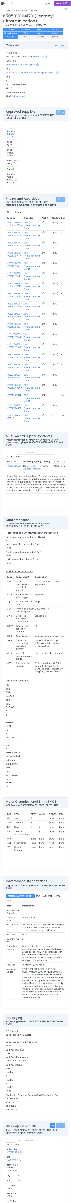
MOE (25, 33)
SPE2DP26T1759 (13, 1170)
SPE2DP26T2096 (14, 1148)
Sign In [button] (47, 3)
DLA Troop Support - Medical (32, 425)
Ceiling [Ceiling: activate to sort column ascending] (46, 419)
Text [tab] (62, 45)
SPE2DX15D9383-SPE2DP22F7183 (14, 192)
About (6, 1195)
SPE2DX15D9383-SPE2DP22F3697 (14, 283)
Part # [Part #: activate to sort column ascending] (45, 175)
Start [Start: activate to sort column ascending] (56, 419)
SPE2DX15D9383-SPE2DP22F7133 (14, 212)
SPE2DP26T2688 (14, 1140)
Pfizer (12, 135)
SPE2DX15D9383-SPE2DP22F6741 (14, 222)
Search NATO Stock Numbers (20, 10)
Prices (40, 29)
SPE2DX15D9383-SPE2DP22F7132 (14, 202)
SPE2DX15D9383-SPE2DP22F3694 (14, 253)
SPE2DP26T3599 (14, 1111)
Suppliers (25, 29)
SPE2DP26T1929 (13, 1162)
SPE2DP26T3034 (14, 1133)
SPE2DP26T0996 (14, 1177)
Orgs (40, 33)
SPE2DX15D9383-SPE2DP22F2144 (14, 293)
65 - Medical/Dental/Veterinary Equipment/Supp (30, 72)
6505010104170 (30, 1111)
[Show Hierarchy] (37, 64)
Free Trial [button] (62, 3)
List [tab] (55, 45)
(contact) (10, 139)
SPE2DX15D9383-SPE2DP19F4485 (14, 364)
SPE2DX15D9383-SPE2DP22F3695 (14, 263)
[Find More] (41, 56)
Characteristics (10, 33)
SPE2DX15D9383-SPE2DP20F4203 (14, 344)
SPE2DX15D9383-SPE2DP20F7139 (14, 334)
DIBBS (10, 37)
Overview (10, 29)
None (8, 646)
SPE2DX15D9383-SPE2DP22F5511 (14, 232)
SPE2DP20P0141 (13, 353)
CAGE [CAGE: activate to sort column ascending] (19, 131)
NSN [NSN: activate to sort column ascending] (25, 1107)
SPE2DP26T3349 (14, 1118)
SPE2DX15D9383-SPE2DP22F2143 (14, 303)
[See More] (19, 96)
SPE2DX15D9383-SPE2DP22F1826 (14, 314)
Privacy (7, 1198)
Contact (15, 1195)
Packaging (55, 33)
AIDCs (55, 29)
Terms (25, 1195)
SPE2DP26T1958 (13, 1155)
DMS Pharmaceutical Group (32, 183)
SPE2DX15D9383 (14, 423)
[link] (62, 1098)
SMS (8, 661)
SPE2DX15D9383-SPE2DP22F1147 (14, 324)
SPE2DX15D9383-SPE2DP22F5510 (14, 242)
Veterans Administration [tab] (20, 853)
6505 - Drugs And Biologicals (21, 64)
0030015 (10, 653)
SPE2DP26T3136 (13, 1126)
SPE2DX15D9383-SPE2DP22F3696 (14, 273)
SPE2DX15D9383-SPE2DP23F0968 (14, 181)
